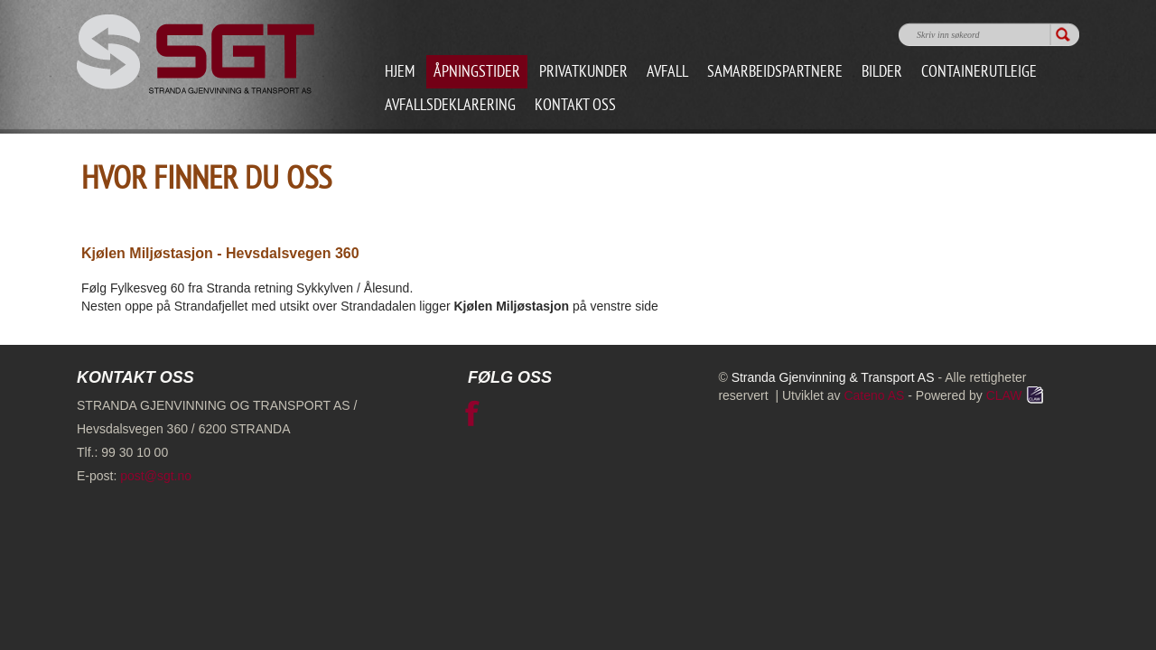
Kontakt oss (575, 106)
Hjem (400, 72)
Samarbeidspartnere (775, 72)
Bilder (882, 72)
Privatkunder (583, 72)
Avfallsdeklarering (450, 106)
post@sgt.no (155, 476)
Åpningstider (477, 72)
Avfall (667, 72)
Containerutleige (979, 72)
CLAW (1016, 395)
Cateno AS (874, 395)
